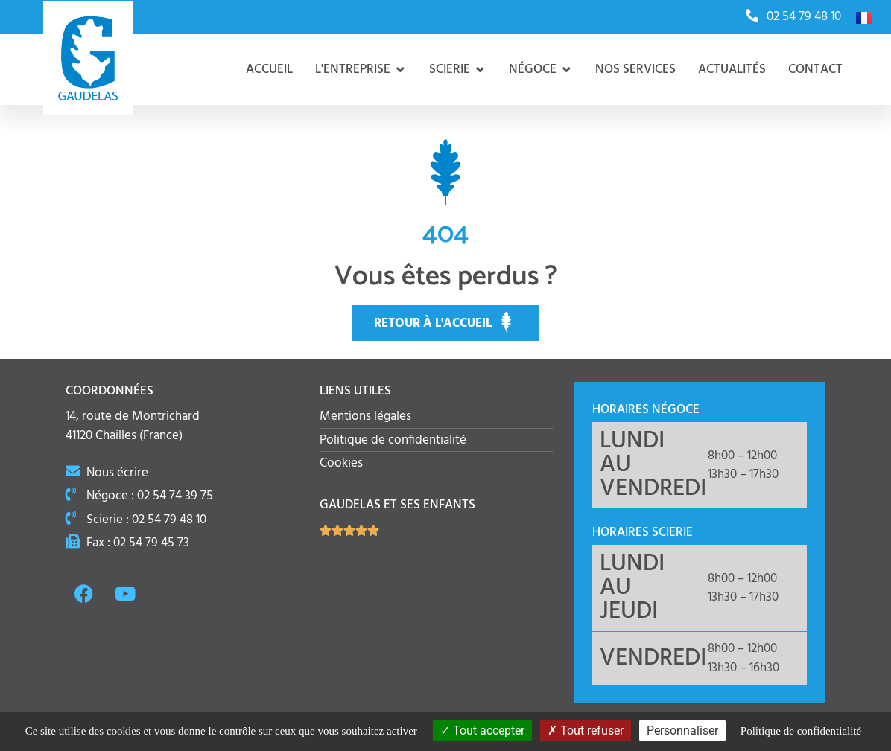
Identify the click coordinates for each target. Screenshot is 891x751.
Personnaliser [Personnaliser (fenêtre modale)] (682, 730)
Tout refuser (586, 730)
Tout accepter (482, 730)
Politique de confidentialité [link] (801, 731)
